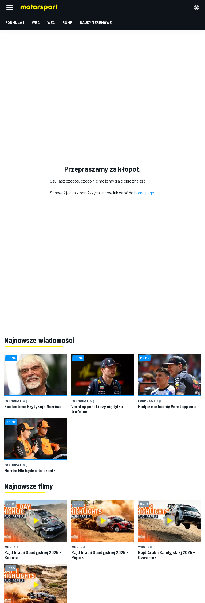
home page (144, 192)
